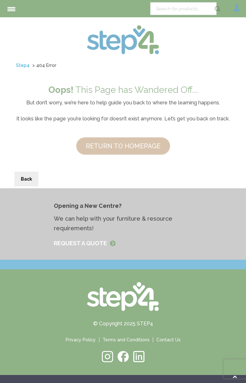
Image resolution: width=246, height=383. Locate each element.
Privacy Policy (81, 339)
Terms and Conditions (126, 339)
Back (26, 179)
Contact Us (168, 339)
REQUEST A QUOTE (81, 243)
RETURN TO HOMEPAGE (123, 146)
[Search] (206, 9)
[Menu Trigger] (11, 9)
